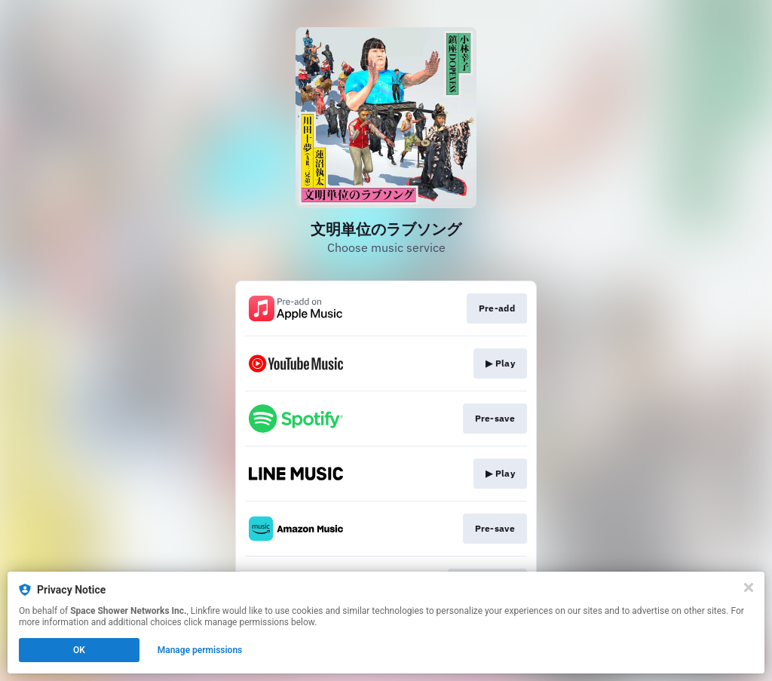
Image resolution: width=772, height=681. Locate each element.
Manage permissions (200, 650)
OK (79, 650)
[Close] (749, 587)
